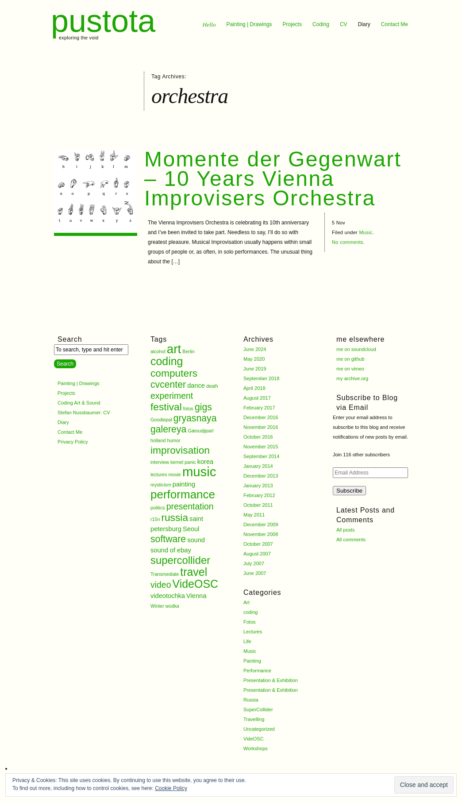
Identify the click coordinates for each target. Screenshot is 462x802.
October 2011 (258, 505)
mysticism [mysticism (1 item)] (160, 484)
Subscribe (349, 490)
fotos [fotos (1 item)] (188, 408)
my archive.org (352, 378)
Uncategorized (259, 729)
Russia (250, 699)
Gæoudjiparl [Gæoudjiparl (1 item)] (200, 430)
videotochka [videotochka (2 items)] (167, 595)
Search (70, 339)
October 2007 (258, 544)
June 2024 (254, 349)
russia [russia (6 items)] (174, 517)
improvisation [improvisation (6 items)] (180, 450)
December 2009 (260, 524)
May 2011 (254, 514)
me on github (350, 359)
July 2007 (253, 563)
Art (246, 602)
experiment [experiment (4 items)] (171, 396)
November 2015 (260, 446)
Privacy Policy (73, 441)
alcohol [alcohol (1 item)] (158, 351)
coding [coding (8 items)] (166, 361)
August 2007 (257, 553)
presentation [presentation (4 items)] (190, 506)
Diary (364, 24)
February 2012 (259, 495)
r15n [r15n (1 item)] (155, 519)
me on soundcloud (356, 349)
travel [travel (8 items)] (193, 572)
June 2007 (254, 573)
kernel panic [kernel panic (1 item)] (183, 462)
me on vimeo (350, 368)
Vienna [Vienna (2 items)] (196, 595)
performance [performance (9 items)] (182, 494)
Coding (320, 24)
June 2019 (254, 368)
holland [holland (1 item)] (158, 440)
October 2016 (258, 437)
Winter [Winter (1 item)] (157, 606)
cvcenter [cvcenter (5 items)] (168, 384)
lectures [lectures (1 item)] (158, 474)
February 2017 (259, 407)
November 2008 (260, 534)
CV (343, 24)
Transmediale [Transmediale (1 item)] (164, 574)
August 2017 (257, 398)
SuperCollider (258, 709)
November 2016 (260, 427)
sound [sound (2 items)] (196, 540)
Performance (257, 670)
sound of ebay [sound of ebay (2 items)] (170, 550)
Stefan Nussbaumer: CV (84, 412)
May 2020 (254, 359)
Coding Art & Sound (79, 402)
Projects (292, 24)
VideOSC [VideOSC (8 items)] (196, 584)
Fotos (249, 622)
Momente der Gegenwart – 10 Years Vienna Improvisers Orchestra (272, 178)
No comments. (348, 242)
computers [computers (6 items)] (173, 373)
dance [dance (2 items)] (196, 385)
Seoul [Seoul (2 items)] (191, 528)
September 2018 (261, 378)
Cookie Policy (171, 788)
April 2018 (254, 388)
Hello (209, 24)
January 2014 (258, 466)
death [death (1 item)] (212, 386)
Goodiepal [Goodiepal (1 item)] (161, 419)
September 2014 (261, 456)
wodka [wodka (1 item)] (172, 606)
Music (365, 232)
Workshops (255, 748)
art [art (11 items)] (174, 349)
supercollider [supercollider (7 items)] (180, 560)
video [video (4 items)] (160, 585)
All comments (351, 539)
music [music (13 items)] (199, 471)
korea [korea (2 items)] (205, 461)
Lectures (252, 631)
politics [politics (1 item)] (157, 507)
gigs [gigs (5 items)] (203, 407)
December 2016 (260, 417)
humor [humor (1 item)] (173, 440)
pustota (103, 21)
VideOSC (253, 738)
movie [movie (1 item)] (174, 474)
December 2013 (260, 475)
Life (247, 641)
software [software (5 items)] (168, 539)
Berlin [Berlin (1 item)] (188, 351)
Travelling (253, 719)
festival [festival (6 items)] (166, 407)
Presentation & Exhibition (270, 680)
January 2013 (258, 485)
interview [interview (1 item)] (159, 462)
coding (250, 612)
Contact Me (394, 24)
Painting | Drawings (249, 24)
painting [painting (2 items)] (184, 484)
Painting (252, 660)
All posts (345, 529)
